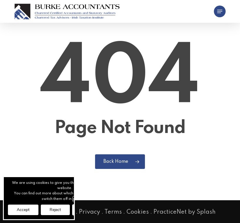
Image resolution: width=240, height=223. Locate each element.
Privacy (89, 212)
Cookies (137, 212)
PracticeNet (170, 212)
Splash (206, 212)
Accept (23, 209)
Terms (113, 212)
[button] (220, 11)
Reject (55, 209)
